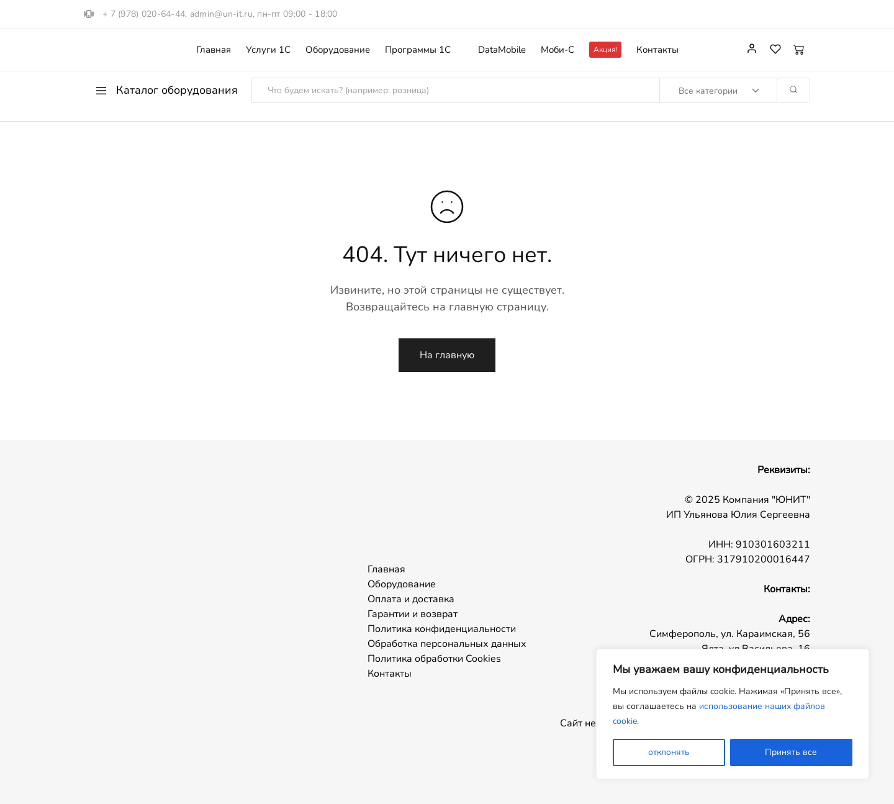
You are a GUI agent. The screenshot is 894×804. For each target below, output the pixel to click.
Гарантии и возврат (413, 614)
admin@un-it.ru (221, 14)
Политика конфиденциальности (442, 629)
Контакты (657, 50)
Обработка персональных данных (447, 644)
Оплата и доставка (411, 599)
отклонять (669, 752)
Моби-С (557, 50)
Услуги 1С (268, 50)
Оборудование (337, 50)
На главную (447, 355)
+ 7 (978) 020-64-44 (143, 14)
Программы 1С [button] (418, 50)
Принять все (791, 752)
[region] (732, 714)
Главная (213, 50)
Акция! (605, 50)
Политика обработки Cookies (434, 659)
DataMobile (502, 50)
